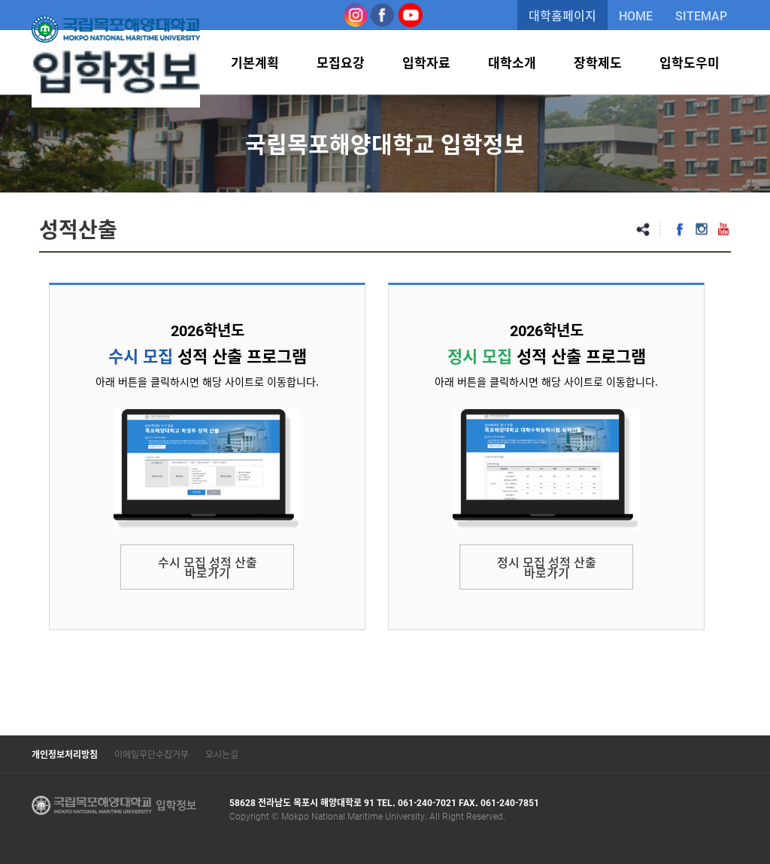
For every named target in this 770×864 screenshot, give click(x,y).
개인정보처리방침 (65, 754)
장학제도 (598, 62)
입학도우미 (689, 62)
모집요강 (341, 62)
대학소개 (512, 62)
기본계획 (255, 62)
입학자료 (426, 62)
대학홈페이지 (562, 15)
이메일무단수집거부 (151, 754)
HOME (636, 15)
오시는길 (221, 754)
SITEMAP (701, 15)
